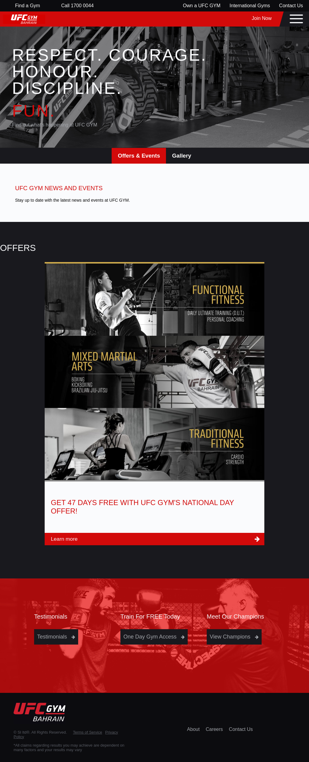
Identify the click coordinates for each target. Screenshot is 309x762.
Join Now (262, 18)
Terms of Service (87, 732)
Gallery (181, 155)
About (193, 729)
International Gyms (250, 5)
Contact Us (291, 5)
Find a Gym (27, 5)
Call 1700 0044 (77, 5)
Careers (214, 729)
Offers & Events (139, 155)
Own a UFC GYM (201, 5)
